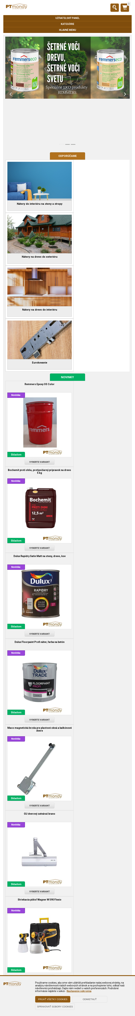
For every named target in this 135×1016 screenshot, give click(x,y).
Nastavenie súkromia (79, 991)
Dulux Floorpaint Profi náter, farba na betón (99, 358)
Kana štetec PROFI (98, 606)
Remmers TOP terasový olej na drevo (98, 686)
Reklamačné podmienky (67, 959)
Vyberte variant (36, 350)
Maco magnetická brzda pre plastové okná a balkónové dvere (36, 439)
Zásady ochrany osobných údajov (67, 954)
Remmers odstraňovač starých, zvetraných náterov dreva (36, 767)
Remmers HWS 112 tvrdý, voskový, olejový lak (36, 845)
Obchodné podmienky (67, 948)
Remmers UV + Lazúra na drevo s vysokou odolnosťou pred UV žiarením (98, 767)
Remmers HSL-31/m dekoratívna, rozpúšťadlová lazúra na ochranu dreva (36, 687)
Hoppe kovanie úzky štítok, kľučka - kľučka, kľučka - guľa (98, 847)
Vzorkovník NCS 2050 (98, 517)
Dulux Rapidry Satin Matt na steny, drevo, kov (36, 358)
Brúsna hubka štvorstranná (36, 606)
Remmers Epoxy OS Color (36, 278)
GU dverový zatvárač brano (98, 437)
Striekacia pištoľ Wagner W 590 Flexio (36, 517)
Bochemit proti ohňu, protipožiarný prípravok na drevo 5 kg (98, 280)
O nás (67, 970)
